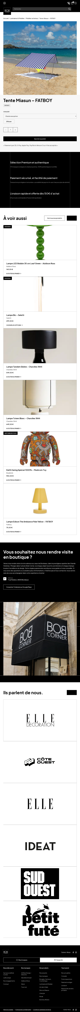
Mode (41, 996)
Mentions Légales (8, 1009)
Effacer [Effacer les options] (8, 121)
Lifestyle (42, 993)
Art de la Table (43, 987)
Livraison (64, 985)
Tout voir (24, 987)
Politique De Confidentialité (23, 1009)
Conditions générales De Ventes (42, 1009)
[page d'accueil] (7, 11)
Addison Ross (25, 981)
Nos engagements (9, 981)
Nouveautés (43, 973)
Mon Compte (21, 960)
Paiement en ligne (66, 982)
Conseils (64, 976)
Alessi (23, 984)
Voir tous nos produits (54, 218)
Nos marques (25, 968)
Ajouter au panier (40, 139)
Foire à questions (66, 979)
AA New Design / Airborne (26, 974)
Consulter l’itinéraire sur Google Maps (19, 587)
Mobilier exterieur (32, 18)
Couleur (6, 112)
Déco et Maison (44, 990)
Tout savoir (65, 968)
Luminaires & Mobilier (17, 18)
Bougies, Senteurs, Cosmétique (45, 980)
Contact (6, 984)
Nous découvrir (8, 968)
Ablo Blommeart (26, 978)
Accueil (5, 18)
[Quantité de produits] (10, 129)
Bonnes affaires (44, 1000)
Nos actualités (65, 973)
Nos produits (43, 968)
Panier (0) (58, 960)
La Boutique (7, 978)
